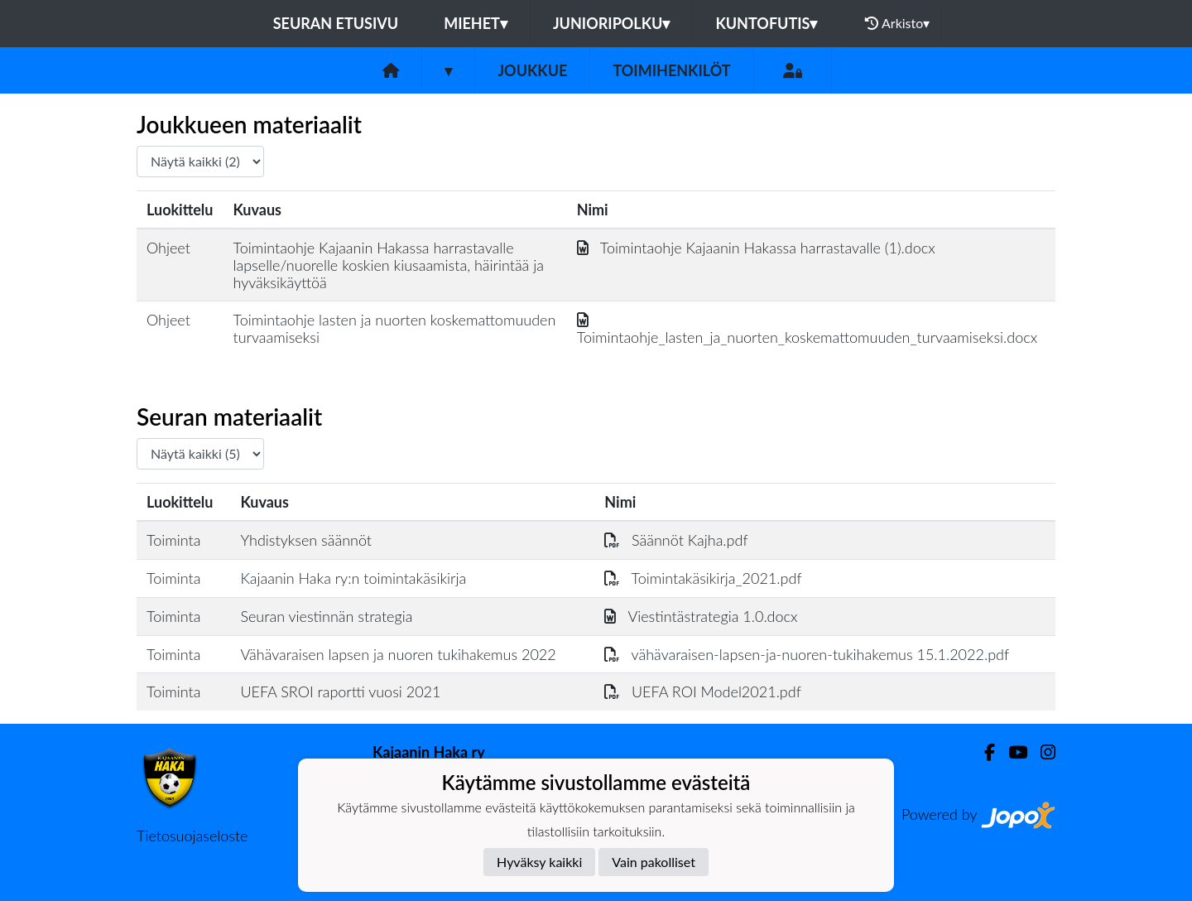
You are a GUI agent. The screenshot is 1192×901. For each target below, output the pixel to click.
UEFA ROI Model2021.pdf (702, 691)
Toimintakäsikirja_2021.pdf (702, 578)
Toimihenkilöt (671, 70)
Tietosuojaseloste (192, 835)
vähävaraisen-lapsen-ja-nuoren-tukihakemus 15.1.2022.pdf (806, 654)
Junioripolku (611, 23)
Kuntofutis (766, 23)
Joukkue (532, 70)
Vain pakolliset (653, 862)
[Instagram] (1041, 752)
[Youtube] (1011, 752)
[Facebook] (983, 752)
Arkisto (897, 23)
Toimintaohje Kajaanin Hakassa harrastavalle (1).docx (756, 247)
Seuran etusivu (336, 23)
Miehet (475, 23)
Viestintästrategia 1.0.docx (700, 616)
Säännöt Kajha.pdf (675, 540)
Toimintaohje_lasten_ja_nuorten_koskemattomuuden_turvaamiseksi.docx (807, 328)
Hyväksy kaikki (539, 862)
